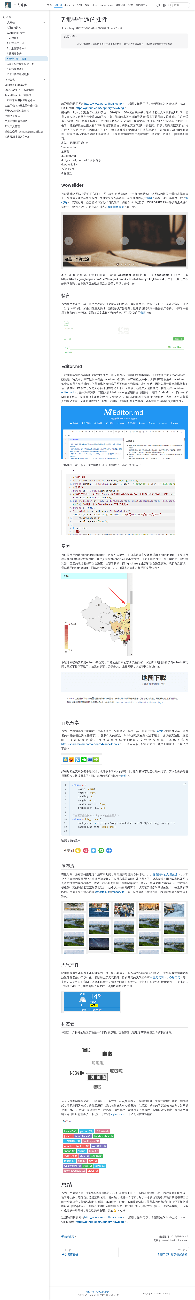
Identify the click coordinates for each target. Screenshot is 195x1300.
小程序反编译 (12, 116)
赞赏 (130, 5)
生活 (94, 5)
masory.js (118, 892)
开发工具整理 (12, 126)
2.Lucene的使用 (16, 32)
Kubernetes (106, 5)
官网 (149, 198)
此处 (124, 775)
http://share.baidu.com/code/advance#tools (90, 744)
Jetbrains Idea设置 (16, 84)
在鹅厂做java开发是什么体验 (21, 105)
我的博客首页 (116, 207)
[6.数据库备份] (89, 1252)
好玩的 (58, 5)
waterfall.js (102, 892)
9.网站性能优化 (15, 69)
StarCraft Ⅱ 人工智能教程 (19, 89)
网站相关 (141, 6)
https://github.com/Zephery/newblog (100, 108)
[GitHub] (158, 5)
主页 (49, 5)
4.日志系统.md (15, 43)
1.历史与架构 (14, 27)
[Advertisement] (125, 75)
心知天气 (174, 977)
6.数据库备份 (14, 53)
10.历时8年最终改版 (18, 74)
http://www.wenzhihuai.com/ (103, 103)
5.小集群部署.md (16, 48)
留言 (143, 312)
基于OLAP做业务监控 (17, 110)
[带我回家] (16, 5)
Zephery (69, 28)
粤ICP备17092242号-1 (98, 1291)
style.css (116, 1114)
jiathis (159, 731)
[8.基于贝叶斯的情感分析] (154, 1252)
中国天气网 (157, 977)
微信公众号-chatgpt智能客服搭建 (24, 131)
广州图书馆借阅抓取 (16, 121)
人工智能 (77, 5)
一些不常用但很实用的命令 (20, 100)
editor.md (67, 392)
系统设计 (120, 5)
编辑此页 (67, 1236)
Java (67, 5)
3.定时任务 (13, 38)
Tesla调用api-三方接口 (18, 95)
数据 (87, 5)
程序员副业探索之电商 (17, 136)
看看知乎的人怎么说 (164, 874)
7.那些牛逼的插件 (16, 58)
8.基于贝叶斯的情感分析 (20, 63)
